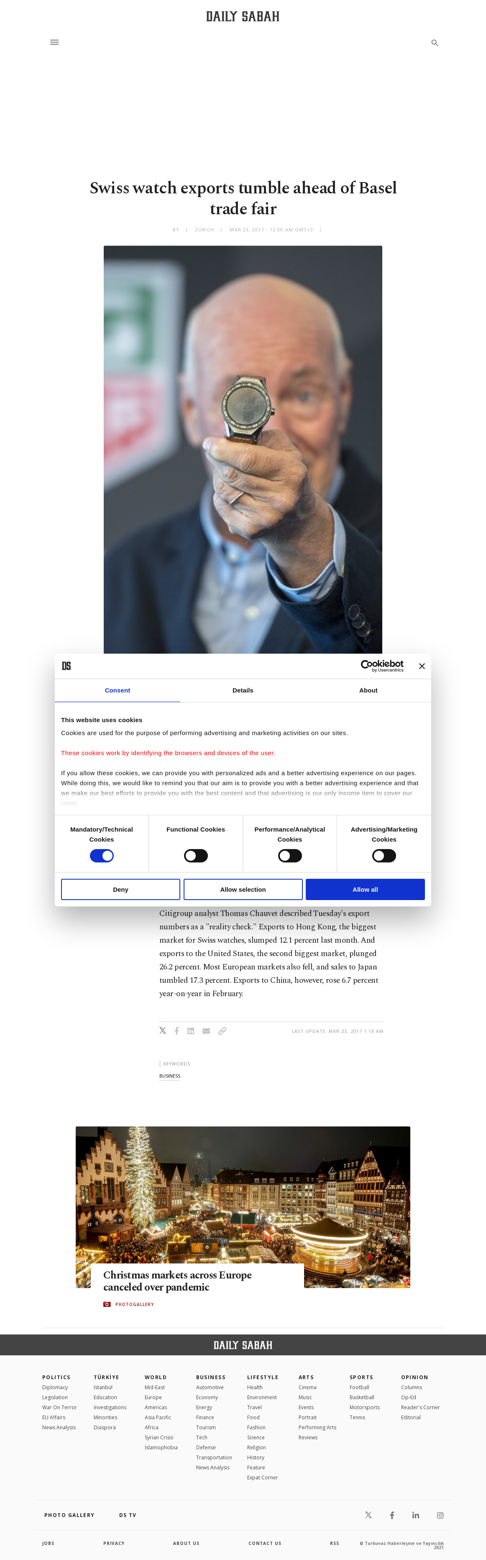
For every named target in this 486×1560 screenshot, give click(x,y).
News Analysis (59, 1427)
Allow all (365, 889)
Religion (256, 1447)
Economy (207, 1397)
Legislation (55, 1397)
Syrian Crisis (159, 1437)
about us (186, 1543)
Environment (262, 1397)
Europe (153, 1397)
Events (306, 1407)
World (156, 1377)
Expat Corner (262, 1477)
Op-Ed (408, 1397)
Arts (306, 1377)
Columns (411, 1387)
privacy (114, 1543)
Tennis (357, 1417)
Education (105, 1397)
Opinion (415, 1377)
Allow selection (243, 889)
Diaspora (105, 1427)
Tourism (206, 1427)
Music (305, 1397)
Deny (120, 889)
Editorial (411, 1417)
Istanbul (103, 1387)
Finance (205, 1417)
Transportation (214, 1457)
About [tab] (368, 689)
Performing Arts (317, 1427)
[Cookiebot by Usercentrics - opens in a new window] (367, 666)
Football (359, 1387)
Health (255, 1387)
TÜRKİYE (107, 1377)
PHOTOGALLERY (134, 1304)
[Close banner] (422, 666)
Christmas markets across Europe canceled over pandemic (178, 1281)
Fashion (256, 1427)
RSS (334, 1543)
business (169, 1076)
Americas (156, 1407)
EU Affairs (53, 1417)
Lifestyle (263, 1377)
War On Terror (59, 1407)
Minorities (105, 1417)
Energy (204, 1407)
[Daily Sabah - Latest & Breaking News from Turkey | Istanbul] (242, 16)
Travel (254, 1407)
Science (256, 1437)
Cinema (308, 1387)
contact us (264, 1543)
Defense (206, 1447)
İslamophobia (161, 1447)
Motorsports (365, 1407)
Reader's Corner (420, 1407)
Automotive (210, 1387)
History (255, 1457)
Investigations (110, 1407)
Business (211, 1377)
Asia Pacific (158, 1417)
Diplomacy (55, 1387)
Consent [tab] (117, 689)
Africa (152, 1427)
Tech (201, 1437)
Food (253, 1417)
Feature (256, 1467)
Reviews (308, 1437)
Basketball (362, 1397)
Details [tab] (243, 689)
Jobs (48, 1543)
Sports (361, 1377)
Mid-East (155, 1387)
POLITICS (56, 1377)
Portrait (308, 1417)
